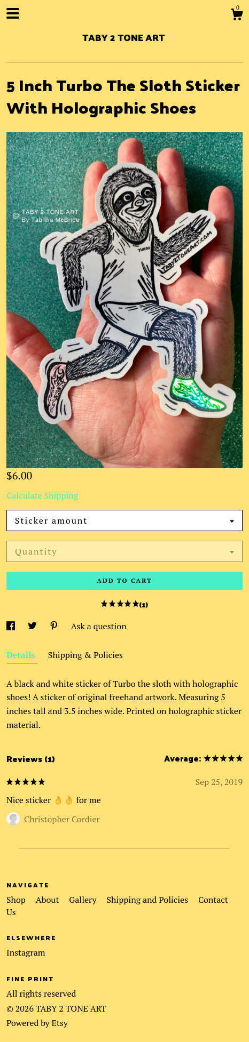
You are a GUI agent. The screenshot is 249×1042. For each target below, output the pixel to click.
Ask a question (99, 626)
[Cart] (237, 16)
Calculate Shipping (42, 495)
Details (21, 655)
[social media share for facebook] (11, 626)
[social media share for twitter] (33, 626)
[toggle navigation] (12, 13)
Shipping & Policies (85, 655)
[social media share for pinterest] (55, 626)
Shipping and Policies (148, 899)
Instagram (25, 952)
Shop (17, 899)
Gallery (83, 899)
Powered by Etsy (37, 1023)
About (48, 899)
